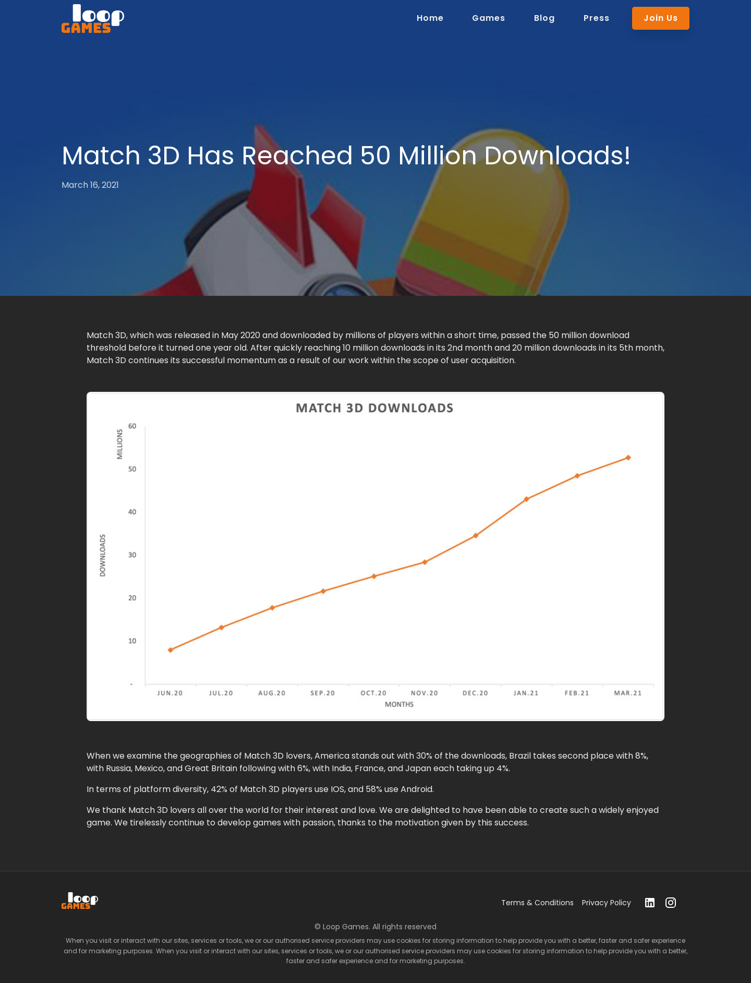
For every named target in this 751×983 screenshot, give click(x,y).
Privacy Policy (606, 902)
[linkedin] (649, 902)
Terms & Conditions (537, 902)
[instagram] (670, 902)
